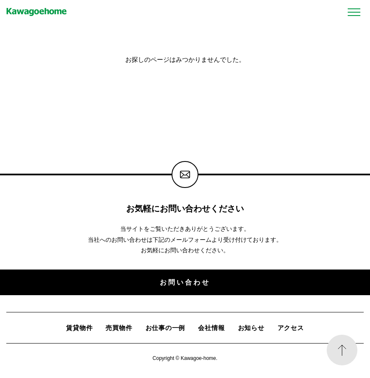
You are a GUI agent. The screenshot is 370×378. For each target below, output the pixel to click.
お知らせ (251, 327)
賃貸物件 (79, 327)
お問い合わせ (185, 282)
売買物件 (119, 327)
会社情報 (211, 327)
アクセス (291, 327)
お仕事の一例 (165, 327)
